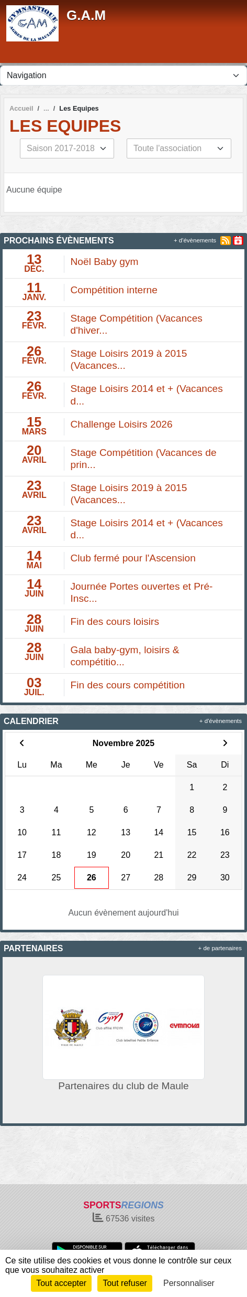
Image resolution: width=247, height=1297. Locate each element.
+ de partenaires (220, 948)
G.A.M (86, 15)
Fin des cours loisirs (115, 621)
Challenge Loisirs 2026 (122, 424)
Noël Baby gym (105, 261)
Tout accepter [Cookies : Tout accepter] (61, 1283)
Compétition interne (114, 289)
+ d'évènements (195, 240)
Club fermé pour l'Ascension (133, 558)
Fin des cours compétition (128, 684)
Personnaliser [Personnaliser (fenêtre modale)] (189, 1283)
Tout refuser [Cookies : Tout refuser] (125, 1283)
